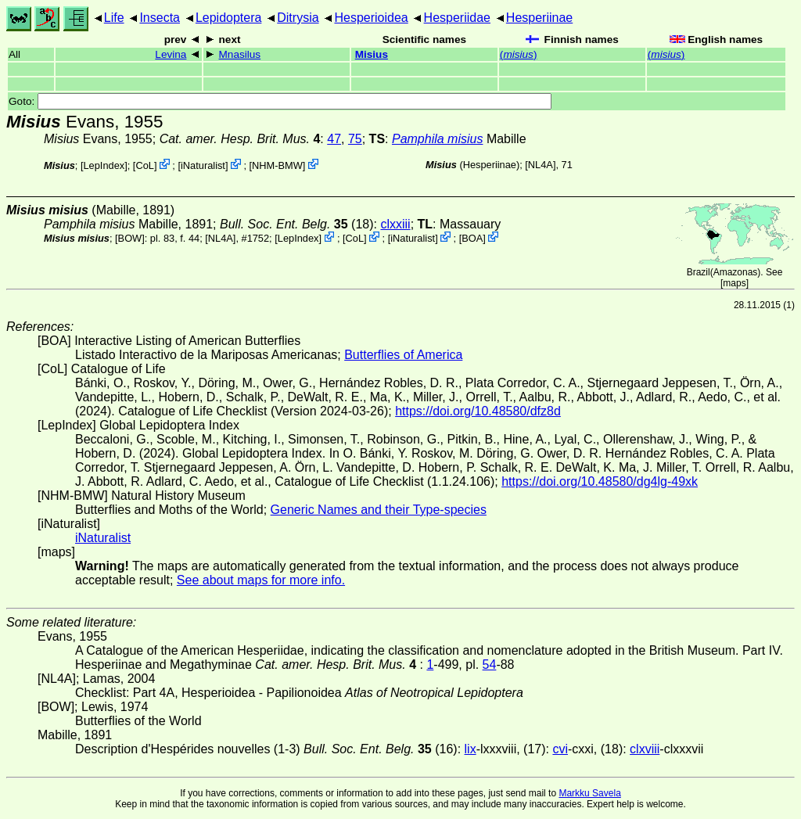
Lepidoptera (229, 17)
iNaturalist (203, 165)
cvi (560, 749)
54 (490, 664)
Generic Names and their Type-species (379, 509)
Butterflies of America (403, 354)
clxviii (644, 749)
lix (470, 749)
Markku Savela (589, 793)
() (518, 54)
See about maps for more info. (261, 580)
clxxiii (395, 224)
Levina (170, 54)
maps (734, 283)
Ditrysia (297, 17)
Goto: (280, 101)
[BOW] (130, 238)
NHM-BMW (277, 165)
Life (114, 17)
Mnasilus (240, 54)
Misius (371, 54)
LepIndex (104, 165)
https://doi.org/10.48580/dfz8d (478, 411)
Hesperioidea (371, 17)
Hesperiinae (539, 17)
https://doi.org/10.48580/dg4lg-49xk (599, 481)
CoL (144, 165)
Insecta (159, 17)
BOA (472, 238)
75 (355, 138)
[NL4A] (540, 165)
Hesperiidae (457, 17)
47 (334, 138)
